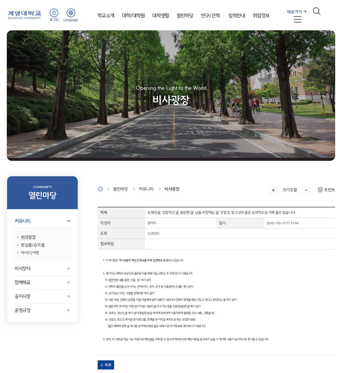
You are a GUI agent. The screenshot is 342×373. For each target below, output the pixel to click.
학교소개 (105, 15)
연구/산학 (210, 15)
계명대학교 (24, 14)
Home (100, 188)
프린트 (329, 189)
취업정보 (261, 15)
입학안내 (236, 15)
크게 (273, 190)
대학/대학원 (133, 15)
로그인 (54, 19)
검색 (317, 11)
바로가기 (294, 11)
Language (71, 19)
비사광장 (172, 189)
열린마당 (185, 15)
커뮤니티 (146, 189)
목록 (107, 364)
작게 (306, 190)
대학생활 (160, 15)
